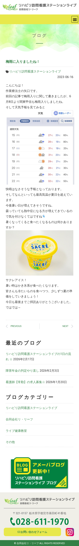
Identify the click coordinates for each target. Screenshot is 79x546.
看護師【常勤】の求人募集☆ (25, 382)
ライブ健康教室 (16, 431)
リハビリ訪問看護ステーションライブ (35, 71)
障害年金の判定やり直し (22, 370)
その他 (10, 442)
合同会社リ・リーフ (19, 419)
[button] (74, 19)
